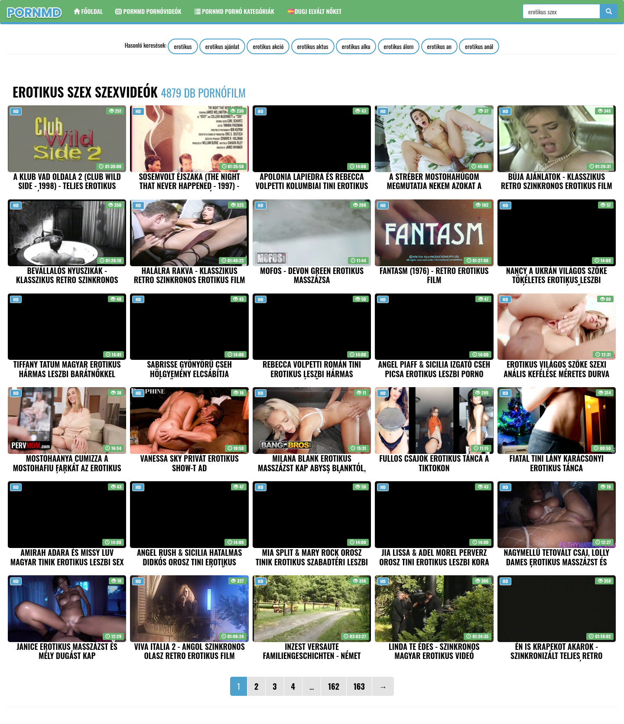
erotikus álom (399, 46)
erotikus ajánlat (222, 46)
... (311, 686)
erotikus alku (356, 46)
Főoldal (88, 11)
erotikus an (439, 46)
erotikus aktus (312, 46)
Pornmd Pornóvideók (148, 11)
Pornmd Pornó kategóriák (234, 11)
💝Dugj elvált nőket (314, 11)
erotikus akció (268, 46)
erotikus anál (479, 46)
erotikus (183, 46)
